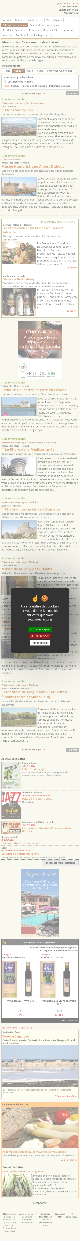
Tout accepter (40, 629)
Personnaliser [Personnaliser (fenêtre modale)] (40, 642)
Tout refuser (40, 636)
